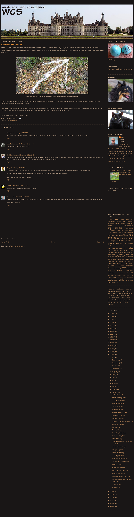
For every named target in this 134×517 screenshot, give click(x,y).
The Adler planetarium (119, 433)
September (116, 369)
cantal (122, 226)
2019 (112, 334)
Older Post (100, 242)
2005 (112, 506)
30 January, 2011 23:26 (20, 185)
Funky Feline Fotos (118, 395)
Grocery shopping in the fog (121, 476)
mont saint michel (126, 250)
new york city (128, 252)
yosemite (115, 282)
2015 (112, 346)
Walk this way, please (11, 45)
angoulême (111, 221)
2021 (112, 328)
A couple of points (117, 450)
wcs (8, 197)
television (130, 268)
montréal (111, 252)
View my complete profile (118, 161)
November (115, 363)
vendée (110, 275)
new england (119, 252)
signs (125, 263)
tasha (124, 268)
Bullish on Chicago (118, 424)
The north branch (117, 430)
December (115, 360)
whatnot (130, 278)
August (114, 372)
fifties (118, 235)
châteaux (111, 230)
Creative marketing (118, 418)
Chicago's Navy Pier (118, 436)
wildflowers (112, 280)
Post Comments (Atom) (17, 246)
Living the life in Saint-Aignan (120, 170)
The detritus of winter (118, 400)
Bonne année (116, 487)
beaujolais (111, 223)
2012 (112, 354)
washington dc (128, 275)
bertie (117, 223)
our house (112, 257)
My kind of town (117, 464)
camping (115, 226)
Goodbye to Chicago (118, 415)
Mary (8, 168)
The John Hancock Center (120, 461)
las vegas (111, 248)
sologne (131, 263)
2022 (112, 325)
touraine (126, 273)
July (113, 374)
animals (119, 221)
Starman (9, 185)
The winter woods (117, 406)
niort (109, 255)
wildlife (121, 280)
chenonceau (129, 230)
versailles (118, 275)
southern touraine (116, 266)
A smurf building (117, 439)
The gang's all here (118, 455)
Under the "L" (116, 427)
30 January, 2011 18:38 (27, 155)
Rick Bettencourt (12, 144)
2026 (112, 313)
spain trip (118, 268)
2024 (112, 319)
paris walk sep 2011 (121, 259)
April (114, 383)
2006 (112, 503)
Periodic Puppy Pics (118, 403)
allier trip (129, 219)
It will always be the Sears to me (122, 421)
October (115, 366)
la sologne (130, 246)
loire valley (128, 248)
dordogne (130, 232)
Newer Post (5, 242)
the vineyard (12, 120)
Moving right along (118, 453)
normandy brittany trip (125, 255)
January (115, 392)
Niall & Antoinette (13, 155)
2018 (112, 337)
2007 (112, 500)
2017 (112, 340)
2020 (112, 331)
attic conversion (128, 221)
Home (53, 242)
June (114, 377)
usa (131, 273)
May (113, 380)
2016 (112, 343)
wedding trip (122, 278)
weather (112, 277)
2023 (112, 322)
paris (110, 259)
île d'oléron (128, 244)
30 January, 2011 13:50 (20, 133)
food (121, 235)
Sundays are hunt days (119, 412)
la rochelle (123, 246)
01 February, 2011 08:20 (21, 197)
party (131, 259)
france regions (122, 238)
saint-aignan (118, 263)
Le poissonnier (116, 484)
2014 (112, 349)
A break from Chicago (119, 447)
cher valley (112, 232)
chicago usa (122, 232)
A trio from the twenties (119, 458)
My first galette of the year (120, 470)
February (115, 389)
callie (110, 226)
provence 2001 (113, 261)
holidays (119, 244)
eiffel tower (112, 235)
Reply (8, 138)
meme (116, 250)
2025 (112, 316)
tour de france (119, 273)
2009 (112, 494)
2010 (112, 491)
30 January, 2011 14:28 (26, 144)
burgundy (130, 223)
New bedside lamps (118, 473)
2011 (112, 357)
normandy (114, 255)
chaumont (120, 230)
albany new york (116, 219)
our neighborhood (125, 257)
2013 (112, 351)
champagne (129, 228)
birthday (123, 223)
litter (117, 248)
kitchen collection (113, 246)
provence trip (123, 261)
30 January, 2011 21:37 (18, 168)
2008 (112, 497)
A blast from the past (118, 467)
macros (110, 250)
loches (121, 248)
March (114, 386)
